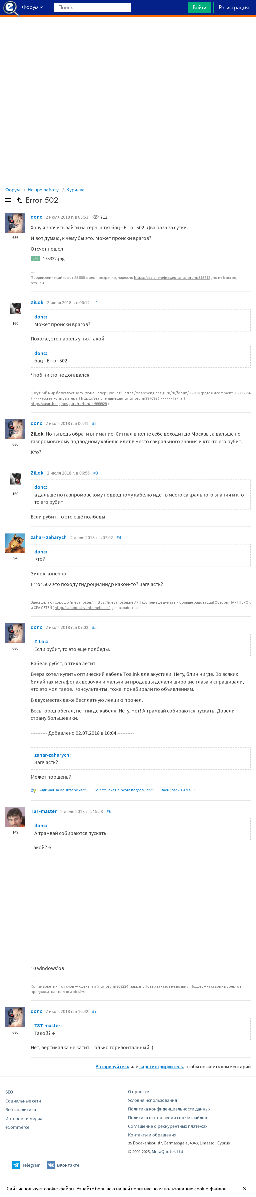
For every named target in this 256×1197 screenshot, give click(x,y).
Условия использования (152, 1100)
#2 (94, 423)
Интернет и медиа (23, 1118)
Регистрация (234, 7)
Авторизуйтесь (112, 1066)
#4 (119, 537)
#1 (95, 302)
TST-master (44, 811)
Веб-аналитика (20, 1109)
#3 (95, 473)
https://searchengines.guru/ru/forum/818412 (172, 277)
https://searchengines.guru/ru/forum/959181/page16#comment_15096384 (187, 392)
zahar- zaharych (49, 537)
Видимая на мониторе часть (63, 789)
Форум (12, 189)
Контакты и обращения (152, 1135)
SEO (9, 1092)
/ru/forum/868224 (113, 986)
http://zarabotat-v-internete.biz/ (82, 607)
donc (36, 216)
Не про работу (43, 189)
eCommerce (17, 1127)
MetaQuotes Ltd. (168, 1151)
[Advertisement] (128, 33)
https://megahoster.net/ (115, 602)
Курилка (75, 189)
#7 (94, 1011)
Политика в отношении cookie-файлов (167, 1117)
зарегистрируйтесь (161, 1066)
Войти (199, 7)
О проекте (138, 1092)
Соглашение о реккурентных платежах (167, 1126)
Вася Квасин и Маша (178, 789)
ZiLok (37, 302)
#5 (94, 627)
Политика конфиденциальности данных (169, 1109)
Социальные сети (23, 1101)
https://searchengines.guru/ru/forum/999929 (69, 403)
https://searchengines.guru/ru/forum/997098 (119, 398)
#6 (109, 811)
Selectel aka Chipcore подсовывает (124, 789)
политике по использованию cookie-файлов (179, 1188)
